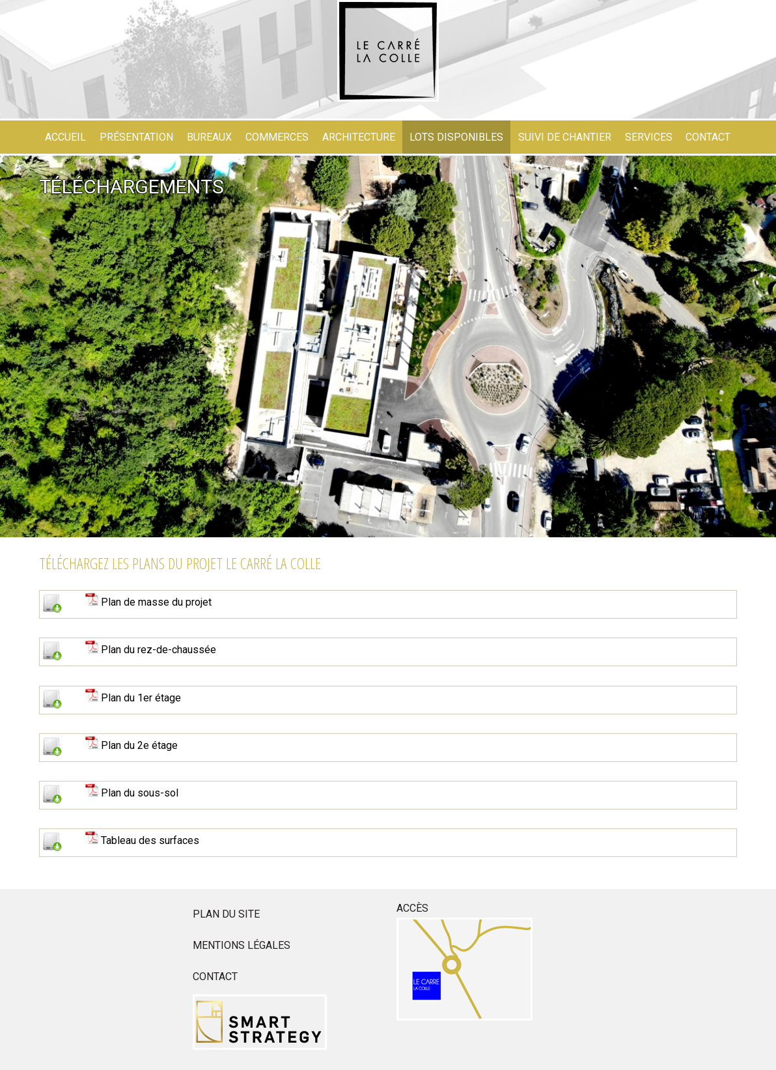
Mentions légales (241, 945)
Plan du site (226, 914)
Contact (215, 976)
